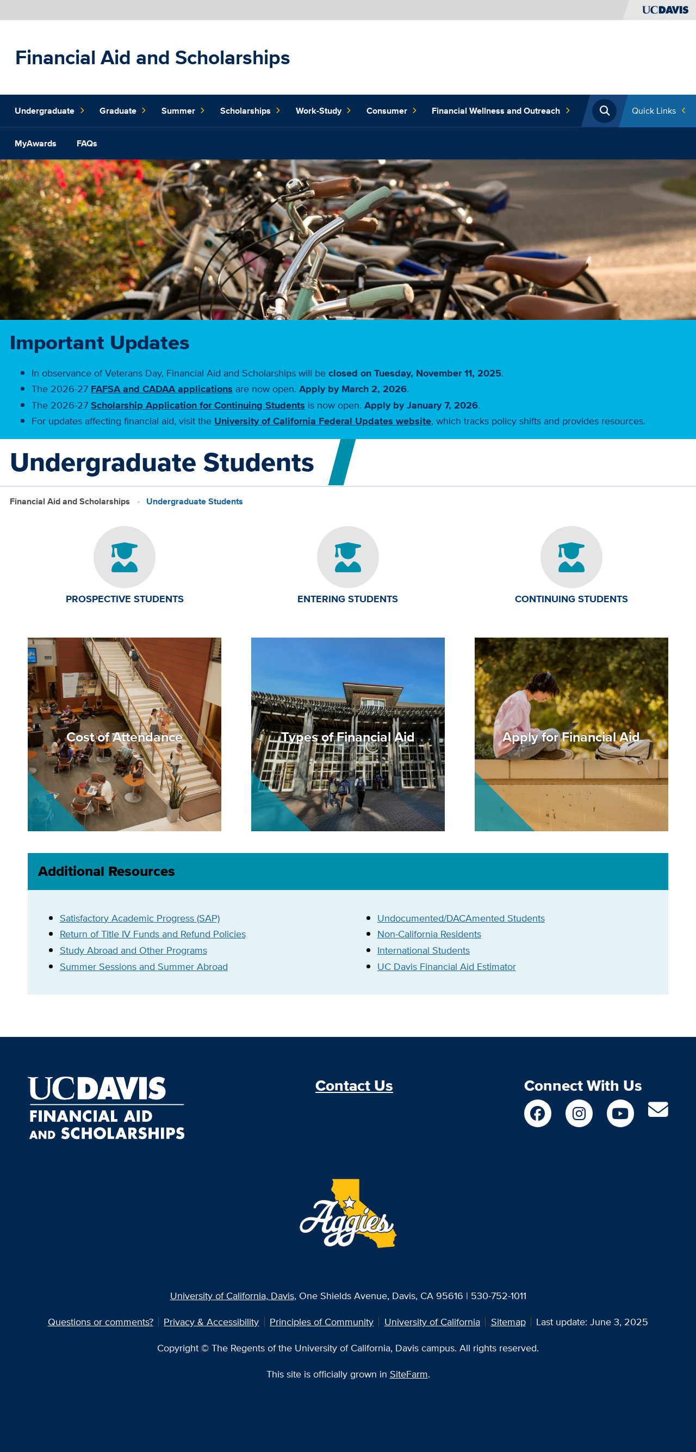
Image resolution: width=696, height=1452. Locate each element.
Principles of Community (322, 1321)
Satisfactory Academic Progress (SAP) (140, 918)
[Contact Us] (658, 1113)
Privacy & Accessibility (211, 1321)
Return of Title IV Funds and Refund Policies (153, 933)
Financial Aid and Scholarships (152, 57)
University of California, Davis (232, 1295)
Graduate (123, 111)
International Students (423, 950)
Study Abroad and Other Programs (133, 950)
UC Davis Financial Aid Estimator (446, 966)
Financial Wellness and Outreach (501, 111)
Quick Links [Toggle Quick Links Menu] (654, 110)
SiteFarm (409, 1374)
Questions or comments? (100, 1321)
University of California (432, 1321)
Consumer (391, 111)
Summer (183, 111)
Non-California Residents (429, 933)
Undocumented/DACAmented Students (461, 918)
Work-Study (323, 111)
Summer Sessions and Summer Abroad (144, 966)
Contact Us (354, 1085)
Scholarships (250, 111)
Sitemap (508, 1321)
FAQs (87, 143)
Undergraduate (49, 111)
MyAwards (36, 143)
